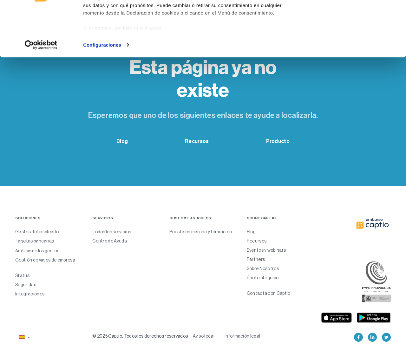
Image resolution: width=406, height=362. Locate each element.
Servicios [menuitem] (102, 218)
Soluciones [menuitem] (27, 218)
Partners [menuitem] (256, 259)
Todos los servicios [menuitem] (111, 231)
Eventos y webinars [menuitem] (266, 250)
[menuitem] (48, 272)
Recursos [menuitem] (257, 240)
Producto (278, 141)
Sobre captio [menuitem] (261, 218)
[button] (24, 337)
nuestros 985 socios (133, 23)
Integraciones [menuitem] (29, 293)
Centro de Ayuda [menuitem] (109, 240)
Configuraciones (102, 93)
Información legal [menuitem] (242, 336)
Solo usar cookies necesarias (353, 37)
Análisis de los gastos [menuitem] (37, 250)
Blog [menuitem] (251, 231)
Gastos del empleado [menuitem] (37, 231)
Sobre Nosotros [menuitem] (263, 268)
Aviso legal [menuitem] (203, 336)
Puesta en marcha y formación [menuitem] (200, 231)
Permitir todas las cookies (353, 16)
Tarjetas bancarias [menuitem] (34, 240)
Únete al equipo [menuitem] (263, 277)
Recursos (197, 141)
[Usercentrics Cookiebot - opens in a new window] (41, 93)
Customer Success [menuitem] (190, 218)
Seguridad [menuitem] (25, 284)
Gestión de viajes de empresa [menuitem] (45, 259)
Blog (122, 141)
